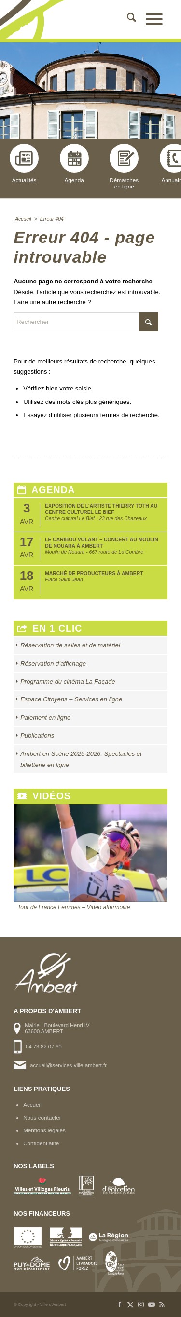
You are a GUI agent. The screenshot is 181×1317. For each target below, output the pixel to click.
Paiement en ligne (45, 717)
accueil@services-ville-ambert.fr (68, 1065)
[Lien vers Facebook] (119, 1304)
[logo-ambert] (75, 19)
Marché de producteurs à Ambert (94, 573)
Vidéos (44, 796)
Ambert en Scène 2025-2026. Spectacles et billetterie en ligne (81, 759)
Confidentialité (41, 1143)
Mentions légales (44, 1130)
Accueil (32, 1105)
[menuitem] (126, 19)
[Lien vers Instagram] (141, 1304)
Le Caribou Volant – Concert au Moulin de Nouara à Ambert (101, 542)
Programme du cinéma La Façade (67, 681)
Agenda (74, 163)
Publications (37, 735)
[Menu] (149, 19)
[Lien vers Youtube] (151, 1304)
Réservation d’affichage (53, 663)
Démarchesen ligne (124, 166)
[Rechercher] (126, 19)
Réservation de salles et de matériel (70, 645)
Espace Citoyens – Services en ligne (71, 699)
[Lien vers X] (130, 1304)
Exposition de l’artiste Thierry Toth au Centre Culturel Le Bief (101, 508)
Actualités (24, 163)
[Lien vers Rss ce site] (162, 1304)
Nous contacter (42, 1118)
